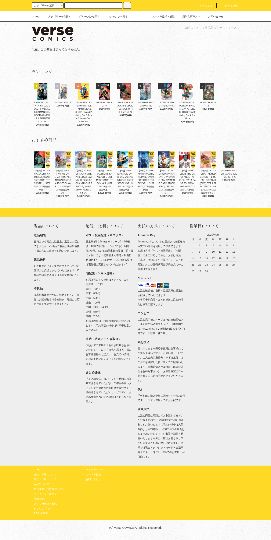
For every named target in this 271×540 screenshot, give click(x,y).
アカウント (203, 5)
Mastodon (39, 498)
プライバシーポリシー (46, 493)
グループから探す (87, 16)
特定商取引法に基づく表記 (49, 489)
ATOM (44, 513)
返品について (41, 484)
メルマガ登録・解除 (161, 16)
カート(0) (228, 5)
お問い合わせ (213, 16)
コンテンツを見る (115, 16)
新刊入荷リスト (188, 16)
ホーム (36, 16)
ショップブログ (43, 508)
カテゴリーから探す (57, 16)
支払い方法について (45, 474)
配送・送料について (45, 479)
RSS (36, 513)
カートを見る (93, 474)
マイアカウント (95, 469)
